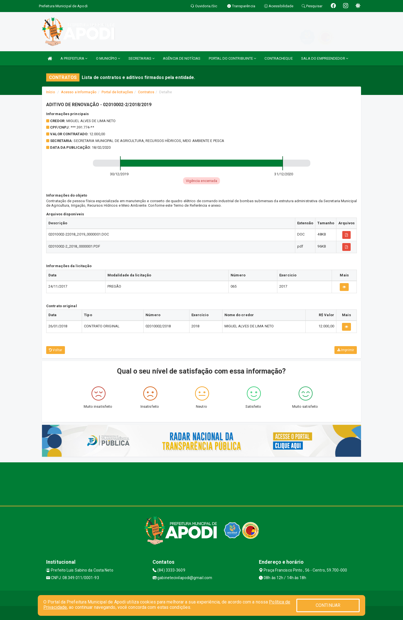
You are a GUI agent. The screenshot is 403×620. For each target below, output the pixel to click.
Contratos (146, 92)
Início (50, 92)
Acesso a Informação (79, 92)
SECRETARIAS (141, 58)
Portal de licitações (117, 92)
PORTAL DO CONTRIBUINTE (232, 58)
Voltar (55, 350)
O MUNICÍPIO (108, 58)
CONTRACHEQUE (278, 58)
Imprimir (345, 350)
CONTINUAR (328, 605)
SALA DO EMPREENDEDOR (324, 58)
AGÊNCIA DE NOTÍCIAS (181, 58)
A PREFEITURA (73, 58)
